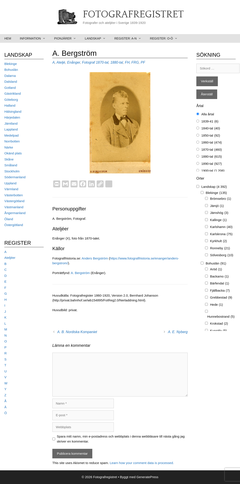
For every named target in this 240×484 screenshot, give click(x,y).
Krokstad (219, 323)
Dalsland (10, 81)
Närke (8, 147)
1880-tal (116, 62)
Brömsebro (220, 198)
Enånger (73, 62)
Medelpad (11, 135)
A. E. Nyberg (178, 332)
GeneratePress (147, 477)
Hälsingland (12, 111)
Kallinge (218, 220)
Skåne (9, 159)
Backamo (219, 276)
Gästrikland (12, 93)
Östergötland (13, 225)
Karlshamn (221, 227)
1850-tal (210, 135)
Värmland (11, 189)
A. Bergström (81, 273)
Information (35, 38)
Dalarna (10, 76)
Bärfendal (219, 283)
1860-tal (211, 142)
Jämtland (11, 123)
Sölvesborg (221, 255)
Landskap (97, 38)
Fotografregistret (133, 14)
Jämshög (219, 212)
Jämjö (217, 205)
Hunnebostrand (221, 316)
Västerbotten (13, 195)
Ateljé (60, 62)
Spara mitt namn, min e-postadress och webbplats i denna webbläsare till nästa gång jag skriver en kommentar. (121, 438)
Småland (10, 165)
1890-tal (211, 163)
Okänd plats (13, 153)
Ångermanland (15, 213)
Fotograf (88, 62)
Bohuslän (11, 69)
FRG (135, 62)
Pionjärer (67, 38)
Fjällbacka (220, 290)
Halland (9, 105)
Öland (8, 219)
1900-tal (213, 170)
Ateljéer (9, 257)
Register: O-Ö (166, 38)
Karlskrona (221, 234)
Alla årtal (207, 114)
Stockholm (12, 171)
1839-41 (209, 121)
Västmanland (13, 207)
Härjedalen (12, 117)
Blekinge (10, 64)
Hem (7, 38)
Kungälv (218, 330)
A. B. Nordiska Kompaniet (77, 332)
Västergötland (14, 201)
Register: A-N (130, 38)
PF (143, 62)
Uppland (10, 183)
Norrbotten (12, 141)
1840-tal (210, 128)
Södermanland (15, 177)
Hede (216, 304)
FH (127, 62)
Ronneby (220, 248)
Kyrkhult (218, 241)
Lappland (11, 129)
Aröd (216, 269)
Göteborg (11, 99)
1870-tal (102, 62)
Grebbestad (221, 297)
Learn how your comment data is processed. (142, 463)
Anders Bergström (95, 258)
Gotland (10, 87)
